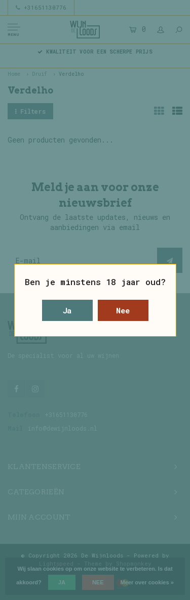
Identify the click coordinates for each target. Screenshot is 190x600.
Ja (67, 310)
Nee (123, 310)
